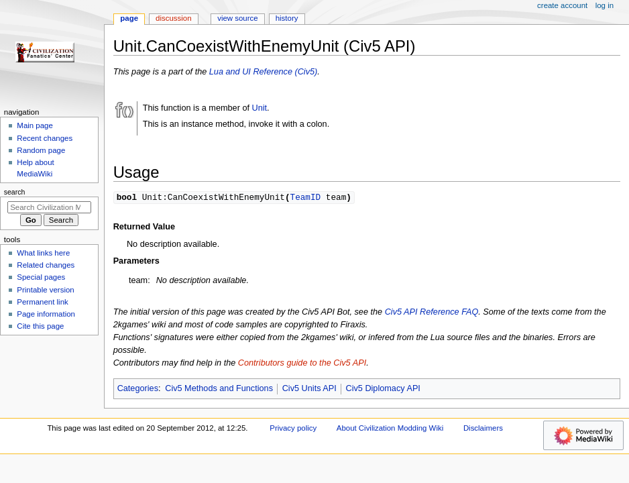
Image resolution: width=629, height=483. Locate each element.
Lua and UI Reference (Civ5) (263, 71)
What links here (43, 253)
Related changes (45, 265)
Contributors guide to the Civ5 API (302, 363)
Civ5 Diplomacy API (382, 389)
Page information (46, 314)
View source (237, 18)
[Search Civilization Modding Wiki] (49, 207)
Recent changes (44, 138)
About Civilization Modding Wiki (390, 429)
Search (14, 192)
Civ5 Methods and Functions (219, 389)
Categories (137, 389)
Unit (260, 108)
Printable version (45, 290)
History (287, 18)
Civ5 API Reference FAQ (432, 312)
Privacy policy (293, 429)
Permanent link (42, 302)
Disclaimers (483, 429)
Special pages (41, 277)
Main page (35, 125)
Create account (562, 5)
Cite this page (40, 326)
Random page (41, 150)
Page (129, 18)
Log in (604, 5)
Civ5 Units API (309, 389)
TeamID (305, 197)
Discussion (173, 18)
